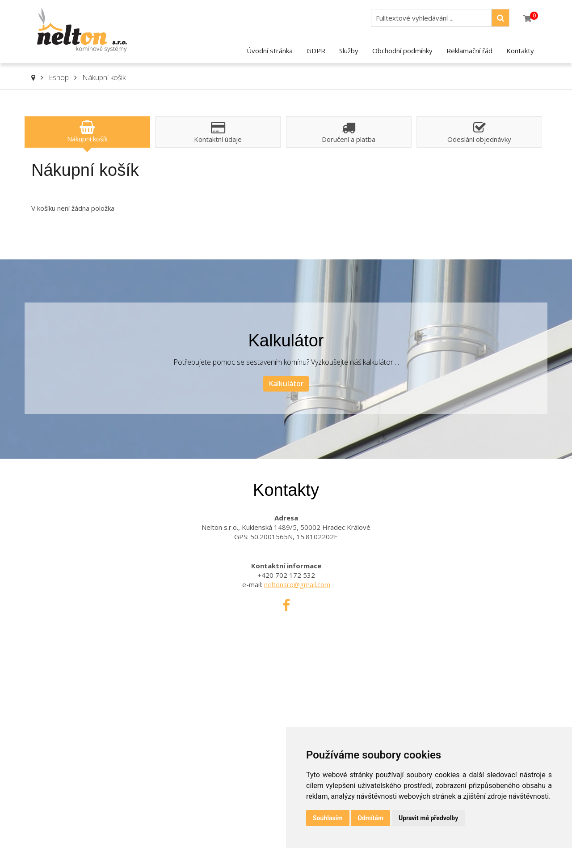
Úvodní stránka (270, 50)
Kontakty (520, 50)
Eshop (59, 77)
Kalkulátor (286, 383)
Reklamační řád (469, 50)
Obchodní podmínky (402, 50)
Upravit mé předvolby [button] (428, 818)
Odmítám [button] (370, 818)
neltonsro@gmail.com (297, 584)
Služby (348, 50)
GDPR (316, 50)
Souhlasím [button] (328, 818)
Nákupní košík (104, 77)
